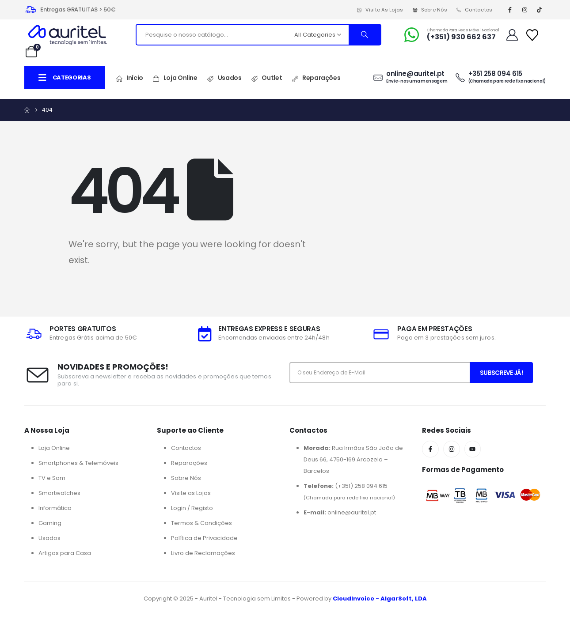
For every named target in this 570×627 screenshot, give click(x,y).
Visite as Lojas (380, 9)
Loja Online (175, 78)
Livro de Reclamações (203, 553)
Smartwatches (59, 493)
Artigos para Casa (64, 553)
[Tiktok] (539, 10)
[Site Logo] (67, 35)
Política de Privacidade (204, 538)
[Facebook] (510, 10)
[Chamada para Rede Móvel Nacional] (451, 35)
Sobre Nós (429, 9)
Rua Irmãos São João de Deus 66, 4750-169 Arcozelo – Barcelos (353, 459)
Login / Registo (192, 508)
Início (129, 78)
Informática (55, 508)
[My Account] (512, 35)
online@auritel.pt (340, 512)
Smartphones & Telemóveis (78, 463)
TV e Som (51, 478)
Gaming (49, 523)
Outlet (266, 78)
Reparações (315, 78)
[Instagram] (524, 10)
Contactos (474, 9)
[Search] (364, 35)
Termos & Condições (201, 523)
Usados (224, 78)
